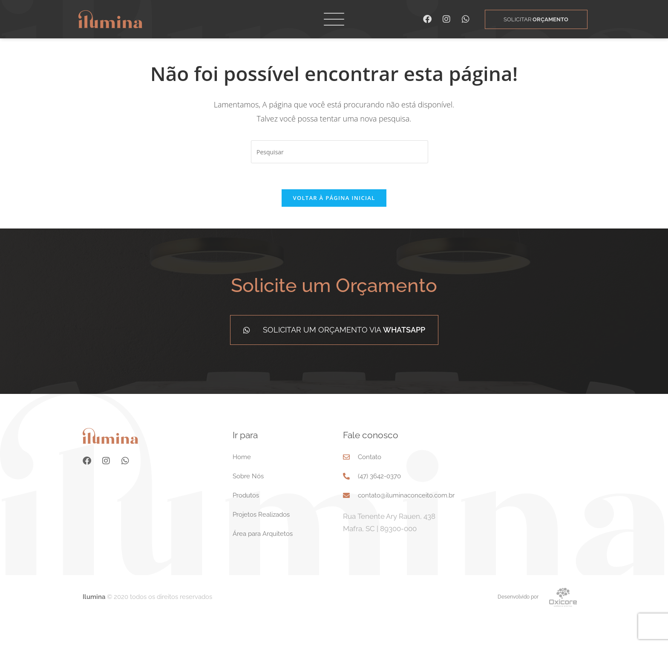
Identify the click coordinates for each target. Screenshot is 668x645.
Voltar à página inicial (334, 223)
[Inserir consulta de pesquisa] (339, 177)
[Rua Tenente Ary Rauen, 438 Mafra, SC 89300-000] (532, 510)
